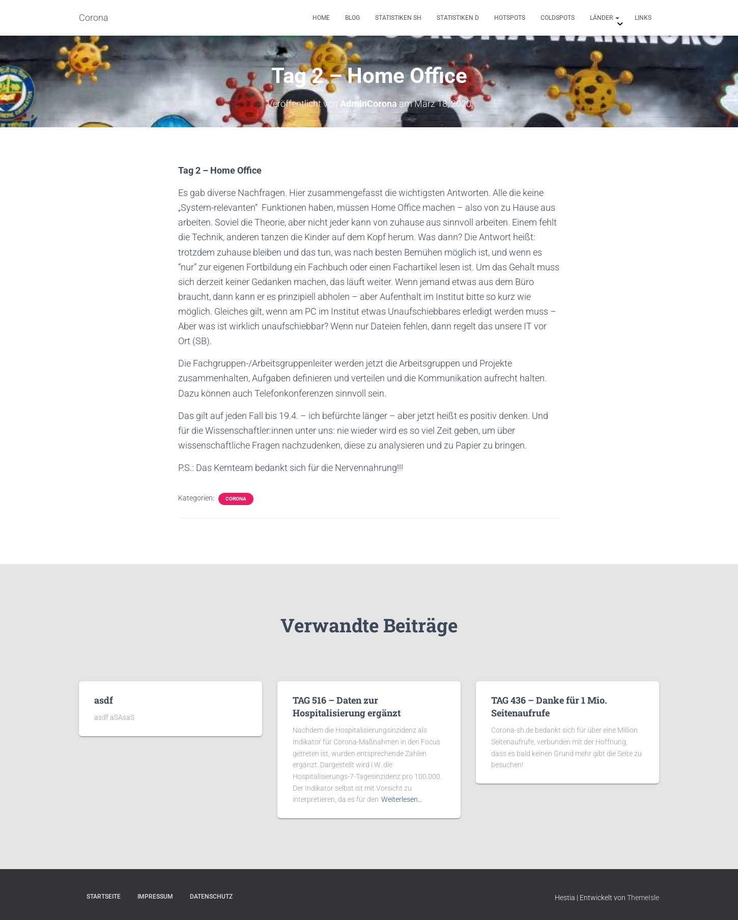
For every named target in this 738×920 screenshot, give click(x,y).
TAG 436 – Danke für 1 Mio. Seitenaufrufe (549, 706)
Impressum (155, 896)
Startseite (104, 896)
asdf (103, 700)
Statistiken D (458, 17)
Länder (604, 17)
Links (643, 17)
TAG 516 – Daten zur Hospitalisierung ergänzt (347, 706)
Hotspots (509, 17)
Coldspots (558, 17)
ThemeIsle (643, 898)
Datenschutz (211, 896)
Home (321, 17)
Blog (352, 17)
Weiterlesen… (401, 799)
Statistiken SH (398, 17)
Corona (235, 498)
